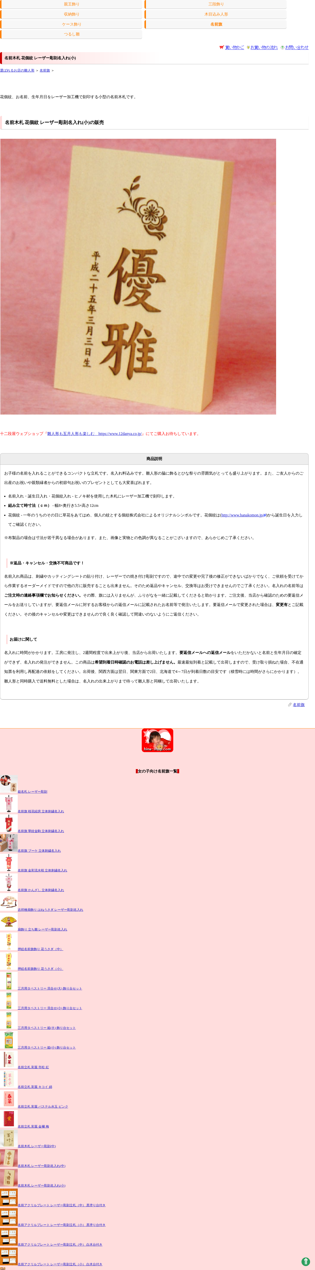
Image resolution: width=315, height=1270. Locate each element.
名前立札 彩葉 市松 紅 (24, 1067)
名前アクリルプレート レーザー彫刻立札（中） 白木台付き (51, 1244)
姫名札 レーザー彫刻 (23, 791)
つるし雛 (72, 34)
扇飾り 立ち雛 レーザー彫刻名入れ (33, 929)
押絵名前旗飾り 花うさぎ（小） (31, 969)
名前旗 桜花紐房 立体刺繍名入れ (32, 811)
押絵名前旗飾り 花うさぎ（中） (31, 949)
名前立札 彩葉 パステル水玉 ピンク (34, 1106)
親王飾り (72, 4)
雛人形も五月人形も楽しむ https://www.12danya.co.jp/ (94, 434)
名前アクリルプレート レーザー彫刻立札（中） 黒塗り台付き (53, 1205)
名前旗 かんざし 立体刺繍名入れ (32, 890)
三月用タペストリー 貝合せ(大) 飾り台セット (41, 988)
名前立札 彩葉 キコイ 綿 (26, 1087)
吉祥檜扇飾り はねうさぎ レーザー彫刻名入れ (41, 910)
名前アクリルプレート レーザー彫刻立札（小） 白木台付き (51, 1264)
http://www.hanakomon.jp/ (243, 515)
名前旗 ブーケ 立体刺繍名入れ (30, 850)
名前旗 (45, 70)
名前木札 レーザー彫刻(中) (28, 1146)
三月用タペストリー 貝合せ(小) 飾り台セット (41, 1008)
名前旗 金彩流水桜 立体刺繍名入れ (33, 870)
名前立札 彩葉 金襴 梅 (24, 1126)
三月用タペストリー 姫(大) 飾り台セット (38, 1028)
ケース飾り (72, 24)
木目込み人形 (216, 14)
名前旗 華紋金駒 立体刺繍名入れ (32, 831)
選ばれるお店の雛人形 (17, 70)
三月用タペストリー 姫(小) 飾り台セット (38, 1047)
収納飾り (72, 14)
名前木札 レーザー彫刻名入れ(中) (32, 1166)
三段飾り (216, 4)
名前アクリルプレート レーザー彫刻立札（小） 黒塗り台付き (53, 1225)
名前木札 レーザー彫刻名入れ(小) (32, 1185)
